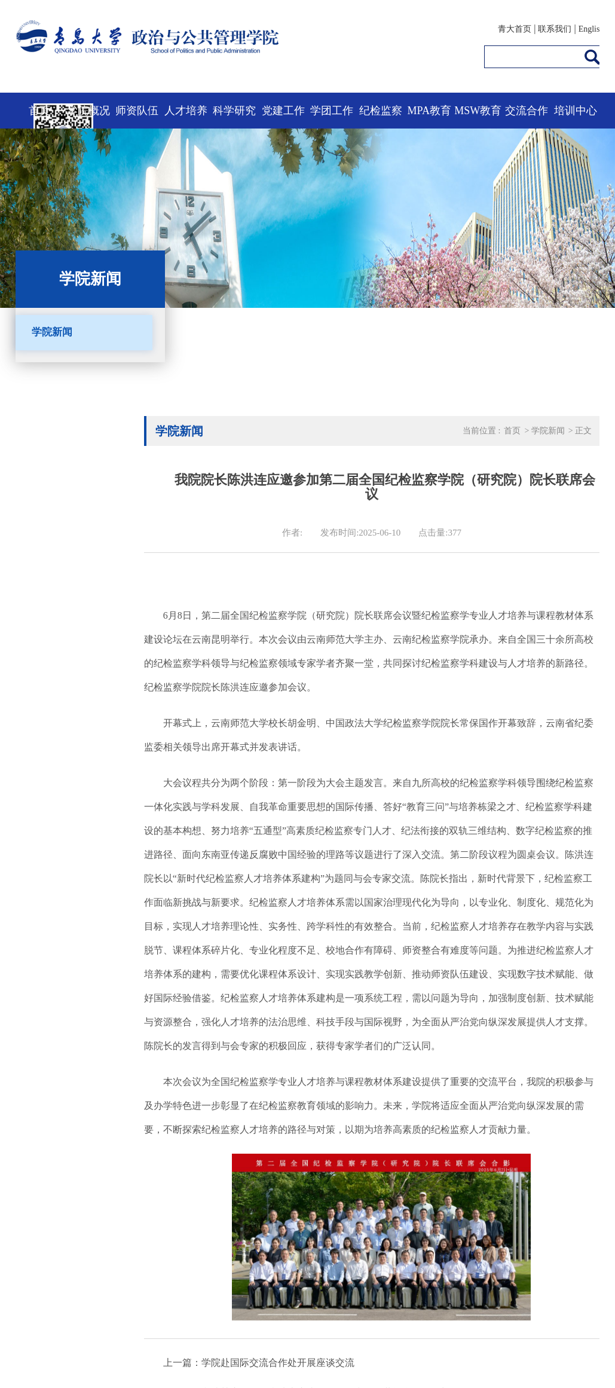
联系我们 (554, 29)
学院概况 (88, 111)
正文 (583, 430)
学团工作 (331, 111)
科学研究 (234, 111)
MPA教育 (429, 111)
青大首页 (514, 29)
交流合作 (526, 111)
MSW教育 (477, 111)
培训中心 (575, 111)
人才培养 (185, 111)
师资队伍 (136, 111)
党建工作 (283, 111)
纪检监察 (380, 111)
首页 (39, 111)
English (591, 29)
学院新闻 (52, 332)
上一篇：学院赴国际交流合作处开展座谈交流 (258, 1363)
